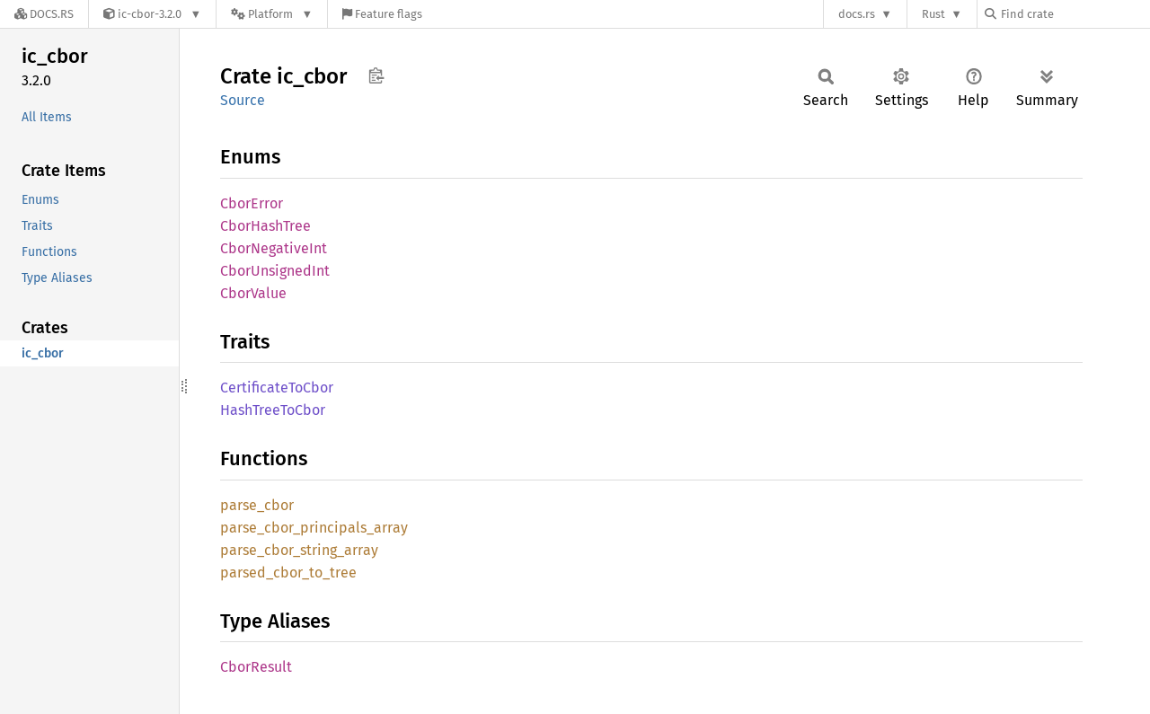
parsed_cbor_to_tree (288, 572)
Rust (933, 14)
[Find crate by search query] (1074, 14)
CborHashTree (265, 225)
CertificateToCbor (276, 387)
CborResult (256, 666)
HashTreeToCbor (272, 410)
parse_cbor (257, 505)
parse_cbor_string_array (299, 550)
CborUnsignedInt (275, 270)
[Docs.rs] (44, 14)
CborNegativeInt (273, 248)
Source (242, 100)
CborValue (253, 293)
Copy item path (376, 75)
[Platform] (272, 14)
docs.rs (856, 14)
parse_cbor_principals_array (314, 527)
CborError (251, 203)
